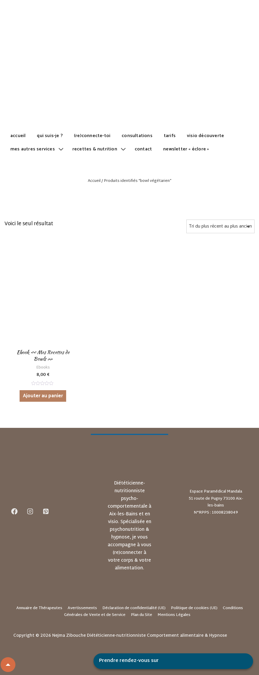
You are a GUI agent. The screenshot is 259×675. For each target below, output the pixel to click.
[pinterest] (46, 511)
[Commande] (220, 226)
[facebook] (14, 511)
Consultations (137, 136)
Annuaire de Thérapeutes (39, 608)
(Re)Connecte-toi (92, 136)
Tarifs (170, 136)
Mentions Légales (174, 615)
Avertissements (82, 608)
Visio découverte (205, 136)
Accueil (18, 136)
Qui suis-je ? (50, 136)
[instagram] (30, 511)
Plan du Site (141, 615)
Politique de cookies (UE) (194, 608)
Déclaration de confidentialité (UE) (134, 608)
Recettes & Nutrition (99, 149)
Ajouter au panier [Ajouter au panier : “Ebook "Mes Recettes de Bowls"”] (43, 396)
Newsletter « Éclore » (186, 149)
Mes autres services (37, 149)
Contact (143, 149)
